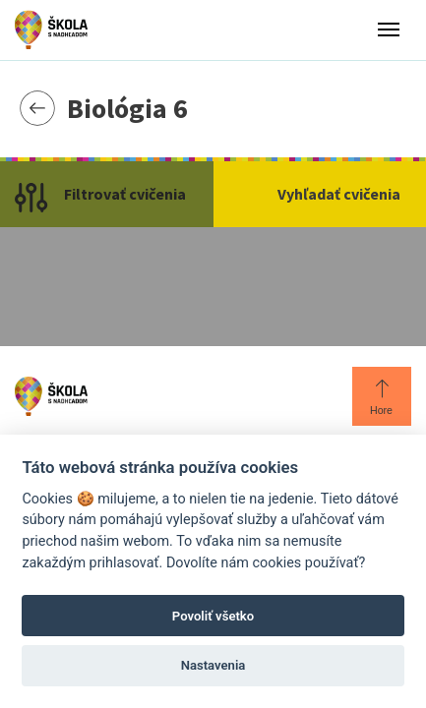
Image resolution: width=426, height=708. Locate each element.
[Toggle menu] (388, 29)
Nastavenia (213, 665)
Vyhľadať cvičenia (338, 194)
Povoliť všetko (213, 616)
